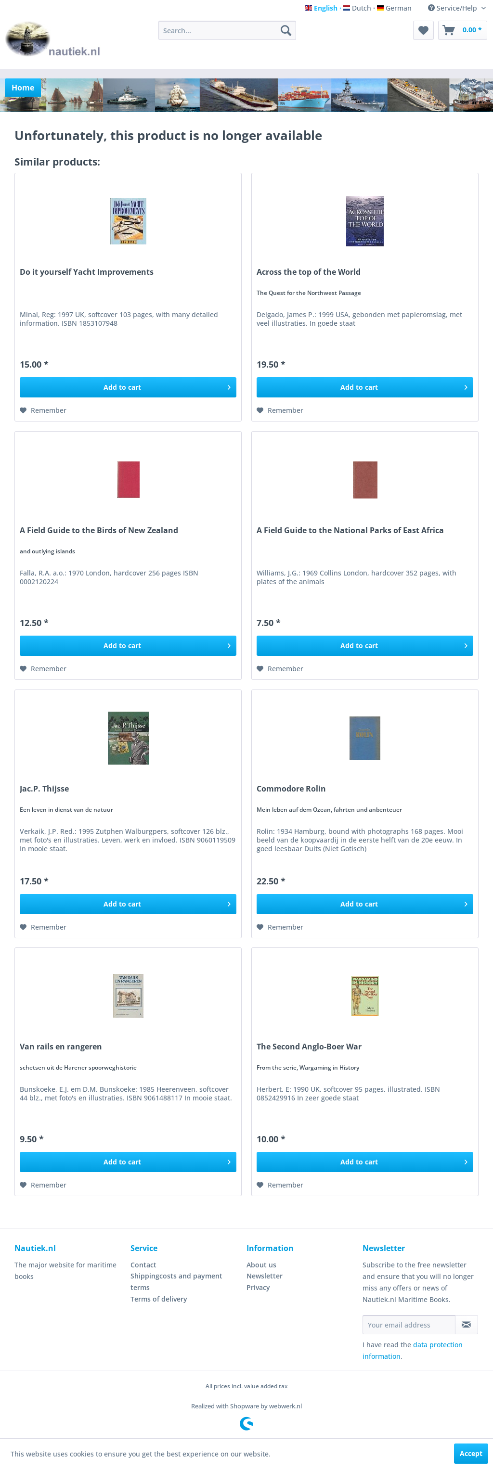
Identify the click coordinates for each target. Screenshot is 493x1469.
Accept (471, 1453)
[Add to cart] (128, 387)
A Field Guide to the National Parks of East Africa (350, 530)
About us (261, 1264)
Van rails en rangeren (61, 1047)
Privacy (258, 1287)
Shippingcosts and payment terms (176, 1281)
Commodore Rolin (291, 789)
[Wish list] (423, 30)
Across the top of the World (309, 272)
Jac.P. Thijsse (44, 789)
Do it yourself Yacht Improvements (87, 272)
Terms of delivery (158, 1298)
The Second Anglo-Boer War (309, 1047)
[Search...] (227, 30)
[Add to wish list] (43, 410)
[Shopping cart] (462, 30)
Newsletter (264, 1275)
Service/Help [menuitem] (453, 8)
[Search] (286, 30)
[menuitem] (227, 30)
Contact (143, 1264)
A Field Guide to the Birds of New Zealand (99, 530)
